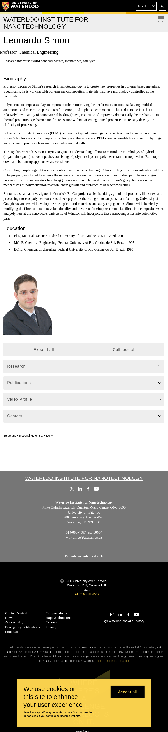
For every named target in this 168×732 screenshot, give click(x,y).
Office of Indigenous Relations (113, 660)
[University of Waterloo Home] (20, 6)
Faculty (48, 435)
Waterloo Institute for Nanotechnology (84, 478)
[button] (146, 6)
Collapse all (124, 350)
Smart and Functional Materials (23, 435)
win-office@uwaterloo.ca (84, 537)
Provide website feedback (84, 556)
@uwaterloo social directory (124, 621)
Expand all (43, 350)
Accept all (127, 692)
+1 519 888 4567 (87, 594)
